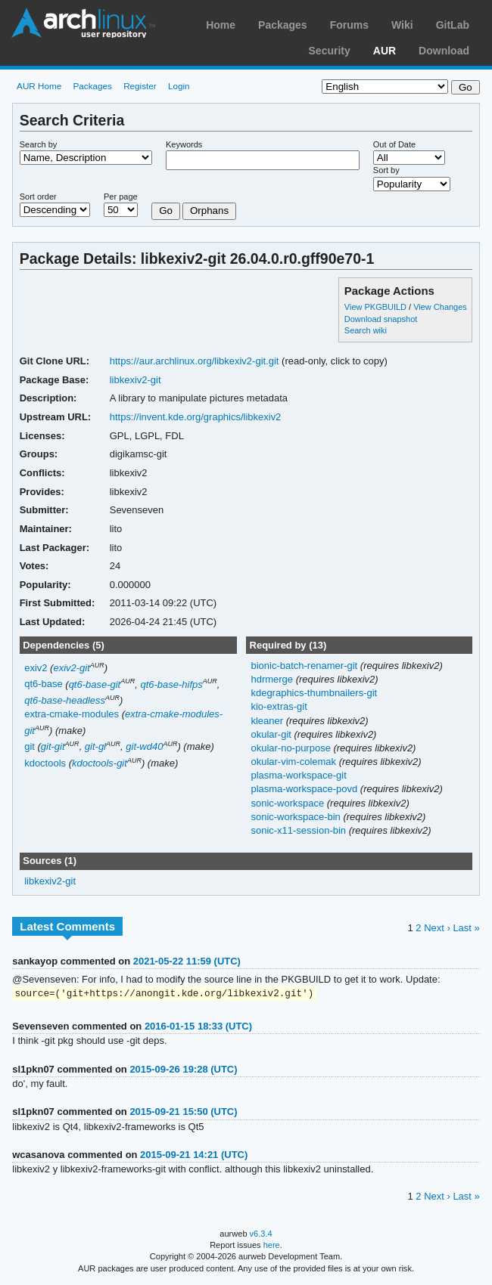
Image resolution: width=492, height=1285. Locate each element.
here (271, 1245)
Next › (437, 928)
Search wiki (365, 330)
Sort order (38, 196)
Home (220, 25)
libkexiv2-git (135, 380)
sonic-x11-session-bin (299, 830)
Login (179, 86)
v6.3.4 (261, 1234)
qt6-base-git (95, 684)
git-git (53, 746)
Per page (121, 196)
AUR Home (39, 86)
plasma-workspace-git (298, 775)
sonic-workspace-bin (297, 816)
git (29, 746)
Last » (466, 928)
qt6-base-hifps (171, 684)
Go (166, 210)
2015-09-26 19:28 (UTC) (183, 1070)
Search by (39, 144)
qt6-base (43, 684)
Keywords (184, 144)
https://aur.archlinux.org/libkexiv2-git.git (194, 361)
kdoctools (45, 763)
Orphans (209, 210)
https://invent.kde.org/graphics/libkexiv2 (196, 417)
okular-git (272, 734)
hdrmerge (273, 679)
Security (329, 51)
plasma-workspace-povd (305, 788)
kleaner (268, 720)
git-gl (95, 746)
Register (140, 86)
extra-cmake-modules (71, 714)
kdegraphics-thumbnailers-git (314, 692)
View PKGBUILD (376, 306)
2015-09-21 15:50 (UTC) (183, 1112)
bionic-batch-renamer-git (305, 665)
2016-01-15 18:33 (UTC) (198, 1027)
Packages (282, 25)
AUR (384, 51)
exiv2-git (71, 667)
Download (444, 51)
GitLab (452, 25)
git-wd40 (144, 746)
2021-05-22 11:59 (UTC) (187, 961)
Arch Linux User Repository (83, 23)
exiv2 (35, 667)
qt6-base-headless (64, 700)
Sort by (386, 170)
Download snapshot (380, 319)
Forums (349, 25)
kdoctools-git (99, 763)
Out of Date (394, 144)
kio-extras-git (279, 706)
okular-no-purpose (292, 748)
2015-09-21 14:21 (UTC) (194, 1155)
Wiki (402, 25)
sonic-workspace (288, 803)
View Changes (440, 306)
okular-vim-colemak (294, 761)
